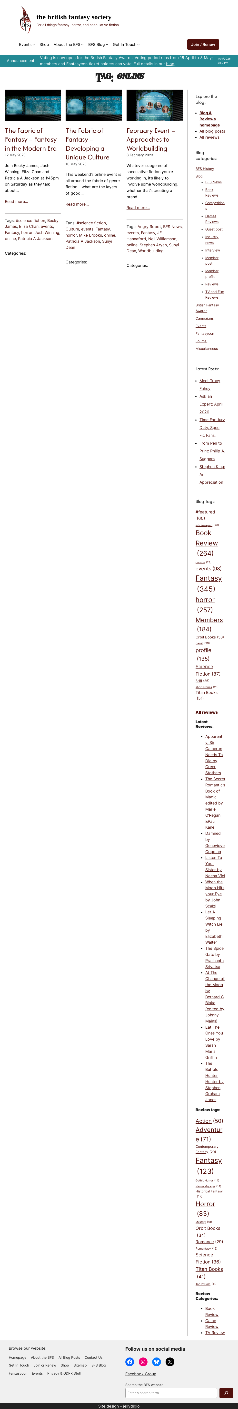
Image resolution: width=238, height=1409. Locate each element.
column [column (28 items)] (203, 562)
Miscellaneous (207, 349)
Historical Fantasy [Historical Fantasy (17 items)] (209, 1194)
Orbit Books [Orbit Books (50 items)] (210, 637)
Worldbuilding (151, 250)
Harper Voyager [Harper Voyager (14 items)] (208, 1186)
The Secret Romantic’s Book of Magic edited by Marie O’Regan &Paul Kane (215, 803)
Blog (199, 176)
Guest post (214, 229)
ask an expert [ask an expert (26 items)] (207, 525)
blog (170, 63)
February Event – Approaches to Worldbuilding (151, 139)
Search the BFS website (144, 1385)
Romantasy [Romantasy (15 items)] (206, 1248)
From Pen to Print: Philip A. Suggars (212, 451)
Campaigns (205, 318)
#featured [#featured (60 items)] (205, 516)
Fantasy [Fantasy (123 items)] (209, 1166)
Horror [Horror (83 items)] (205, 1209)
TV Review (215, 1332)
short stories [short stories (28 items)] (207, 687)
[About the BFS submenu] (82, 44)
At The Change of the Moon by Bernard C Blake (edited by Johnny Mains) (215, 996)
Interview (212, 250)
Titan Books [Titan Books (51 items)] (207, 695)
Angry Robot (149, 226)
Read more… (16, 201)
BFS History (205, 169)
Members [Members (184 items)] (209, 625)
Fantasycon (205, 333)
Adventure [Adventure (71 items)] (209, 1135)
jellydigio (131, 1406)
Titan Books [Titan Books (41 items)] (209, 1273)
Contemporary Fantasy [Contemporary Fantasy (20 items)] (207, 1149)
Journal (201, 341)
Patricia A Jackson (35, 238)
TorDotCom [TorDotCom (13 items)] (206, 1284)
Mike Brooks (90, 235)
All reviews (209, 137)
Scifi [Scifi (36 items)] (202, 680)
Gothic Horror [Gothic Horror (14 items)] (207, 1181)
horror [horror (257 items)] (205, 605)
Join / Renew (203, 44)
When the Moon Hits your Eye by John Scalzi (214, 893)
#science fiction (30, 220)
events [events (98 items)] (209, 568)
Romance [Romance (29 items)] (209, 1242)
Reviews (211, 284)
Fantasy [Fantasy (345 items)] (209, 584)
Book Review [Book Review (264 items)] (207, 544)
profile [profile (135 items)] (203, 655)
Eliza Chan (29, 226)
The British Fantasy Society (74, 17)
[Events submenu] (33, 44)
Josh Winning (47, 232)
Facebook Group (140, 1373)
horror (26, 232)
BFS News (172, 226)
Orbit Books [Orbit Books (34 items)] (208, 1232)
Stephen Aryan (153, 244)
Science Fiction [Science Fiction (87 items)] (208, 671)
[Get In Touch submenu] (138, 44)
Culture (72, 229)
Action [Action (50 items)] (209, 1121)
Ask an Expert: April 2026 (211, 404)
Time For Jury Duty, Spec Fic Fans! (212, 427)
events (47, 226)
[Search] (226, 1393)
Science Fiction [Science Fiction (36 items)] (208, 1259)
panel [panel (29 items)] (203, 643)
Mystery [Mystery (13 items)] (204, 1222)
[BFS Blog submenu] (107, 44)
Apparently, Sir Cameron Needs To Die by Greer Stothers (214, 754)
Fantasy (12, 232)
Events (201, 326)
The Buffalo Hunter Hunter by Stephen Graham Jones (214, 1081)
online (10, 238)
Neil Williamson (162, 238)
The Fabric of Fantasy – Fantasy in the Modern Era (31, 139)
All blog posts (212, 131)
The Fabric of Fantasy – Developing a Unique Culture (87, 144)
